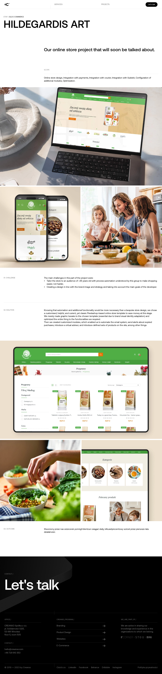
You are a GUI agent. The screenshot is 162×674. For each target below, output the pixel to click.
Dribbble (106, 667)
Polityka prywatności (148, 667)
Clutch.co (61, 667)
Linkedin (72, 667)
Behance (95, 667)
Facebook (83, 667)
